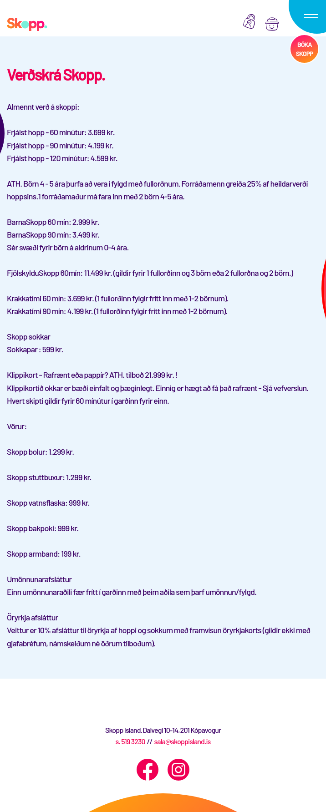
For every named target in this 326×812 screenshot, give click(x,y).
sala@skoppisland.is (182, 741)
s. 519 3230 (130, 741)
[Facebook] (147, 770)
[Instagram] (178, 770)
